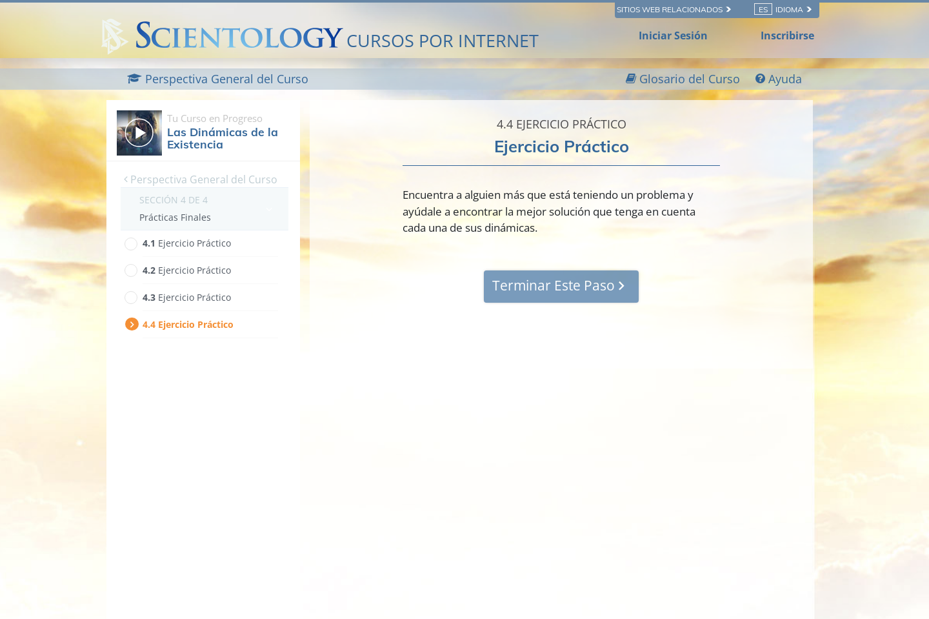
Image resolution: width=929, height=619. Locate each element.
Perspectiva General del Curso (200, 179)
